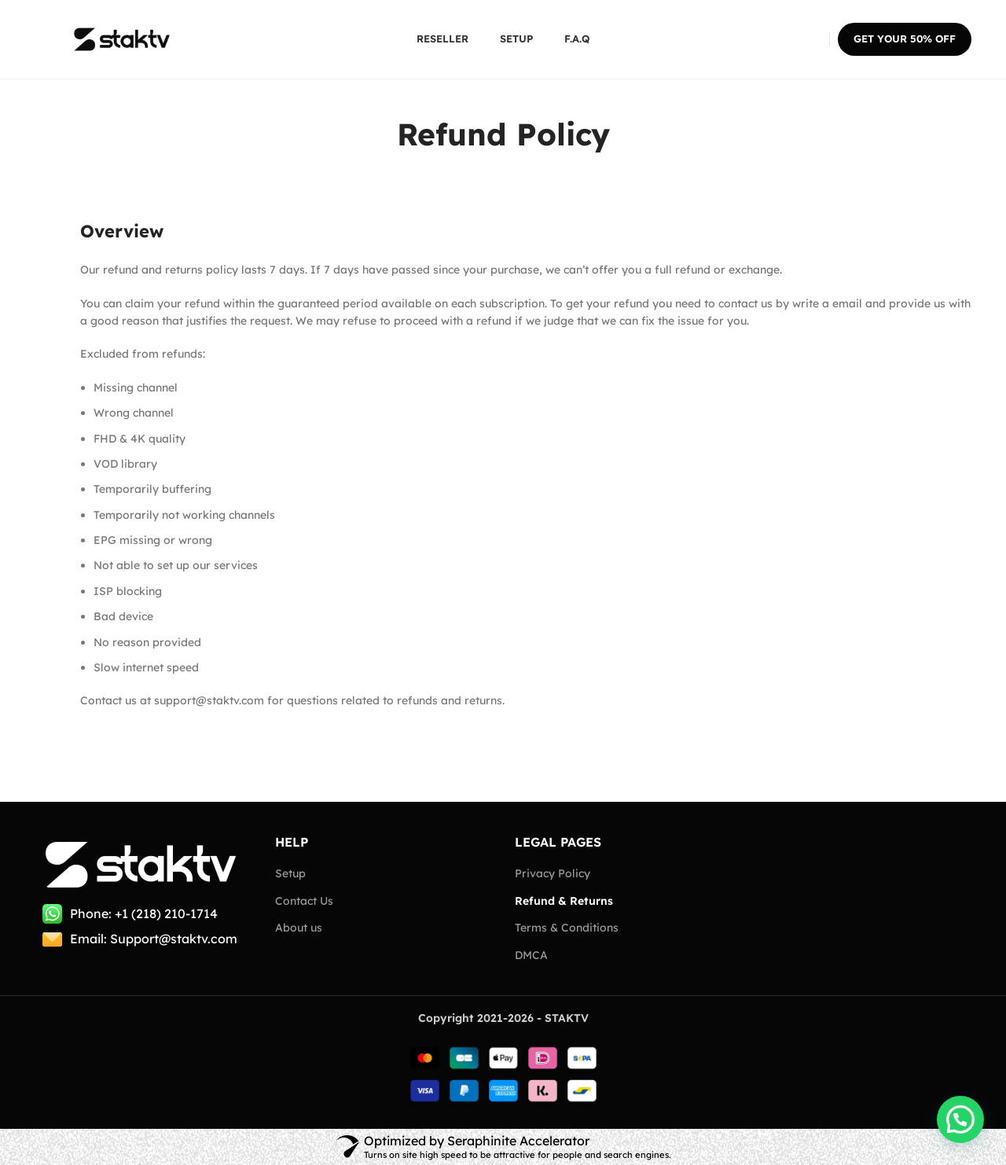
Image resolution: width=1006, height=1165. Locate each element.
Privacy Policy (552, 873)
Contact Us (304, 901)
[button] (960, 1119)
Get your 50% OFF (905, 38)
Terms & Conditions (567, 928)
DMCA (531, 955)
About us (298, 928)
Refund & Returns (564, 901)
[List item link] (143, 914)
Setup (290, 873)
